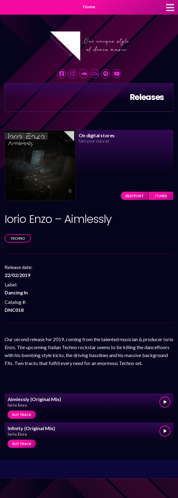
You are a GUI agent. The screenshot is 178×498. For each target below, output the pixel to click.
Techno (17, 238)
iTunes (161, 196)
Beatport (134, 196)
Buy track (21, 415)
